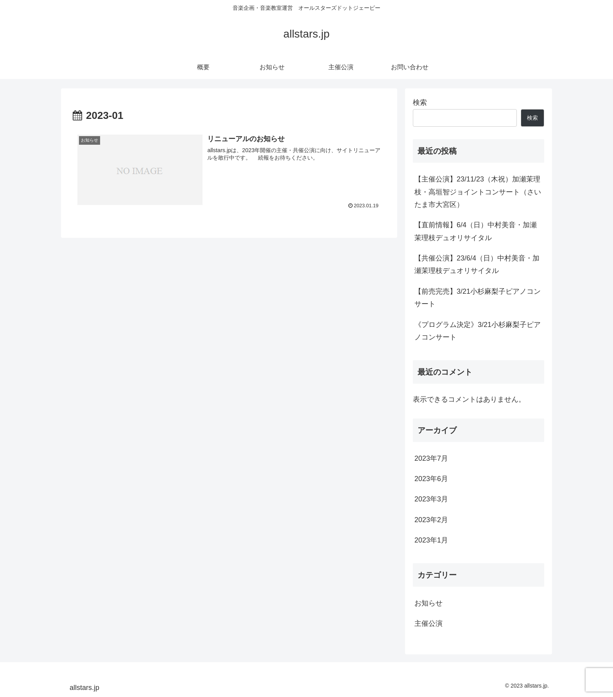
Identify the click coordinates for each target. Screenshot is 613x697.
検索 (420, 102)
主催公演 (428, 623)
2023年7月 (431, 458)
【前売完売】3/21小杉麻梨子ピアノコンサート (477, 297)
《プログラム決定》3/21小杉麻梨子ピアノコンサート (477, 331)
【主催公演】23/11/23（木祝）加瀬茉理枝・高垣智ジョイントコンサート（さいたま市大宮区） (477, 191)
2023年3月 (431, 499)
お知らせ (428, 603)
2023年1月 (431, 540)
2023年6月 (431, 479)
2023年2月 (431, 520)
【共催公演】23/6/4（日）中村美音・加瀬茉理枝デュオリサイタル (477, 264)
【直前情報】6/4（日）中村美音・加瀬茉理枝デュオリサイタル (475, 231)
